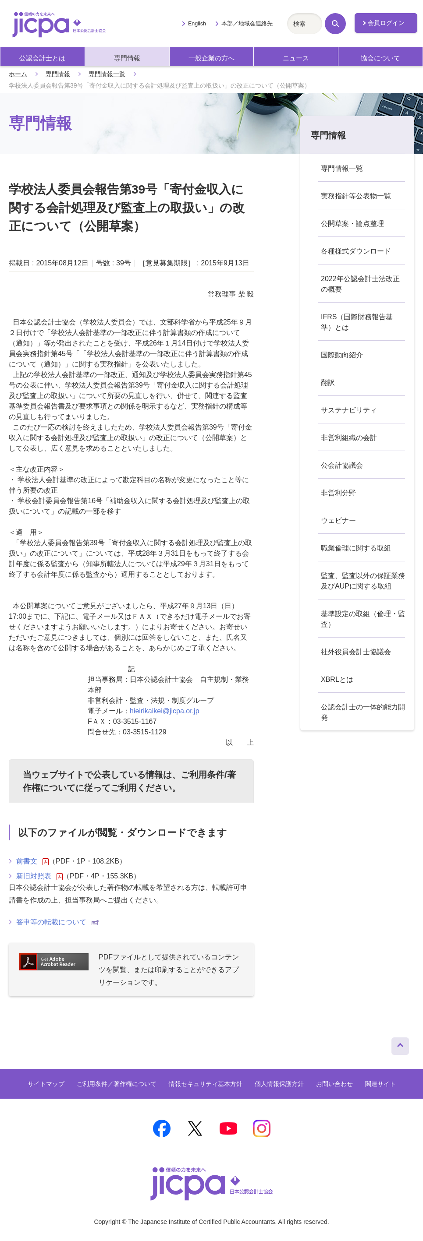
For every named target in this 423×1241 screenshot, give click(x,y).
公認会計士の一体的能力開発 (363, 712)
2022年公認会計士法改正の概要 (360, 284)
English (197, 24)
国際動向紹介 (342, 355)
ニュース (296, 58)
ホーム (18, 74)
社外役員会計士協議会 (356, 652)
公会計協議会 (342, 465)
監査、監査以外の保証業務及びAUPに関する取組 (363, 581)
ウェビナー (338, 520)
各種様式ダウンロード (356, 251)
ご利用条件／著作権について (116, 1083)
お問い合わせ (334, 1083)
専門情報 (127, 58)
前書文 (32, 861)
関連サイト (380, 1083)
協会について (380, 58)
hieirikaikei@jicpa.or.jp (164, 711)
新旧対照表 (39, 876)
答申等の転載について (57, 922)
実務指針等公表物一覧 (356, 196)
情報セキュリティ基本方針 (205, 1083)
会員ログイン (386, 22)
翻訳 (328, 382)
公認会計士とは (42, 58)
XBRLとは (337, 679)
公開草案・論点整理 (352, 223)
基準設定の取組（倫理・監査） (363, 619)
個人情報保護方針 (279, 1083)
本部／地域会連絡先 (247, 24)
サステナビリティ (349, 410)
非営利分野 (338, 493)
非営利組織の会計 (349, 437)
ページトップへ (400, 1044)
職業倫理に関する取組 (356, 548)
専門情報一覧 (107, 74)
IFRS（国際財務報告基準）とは (357, 322)
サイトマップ (46, 1083)
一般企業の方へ (211, 58)
